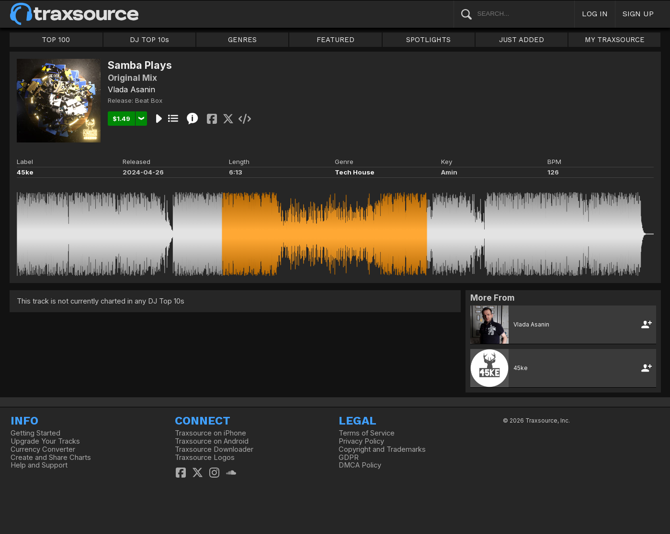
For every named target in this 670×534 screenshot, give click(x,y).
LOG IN (595, 13)
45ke (25, 172)
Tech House (355, 172)
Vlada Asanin (131, 89)
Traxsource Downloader (214, 449)
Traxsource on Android (212, 441)
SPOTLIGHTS (428, 39)
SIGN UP (638, 13)
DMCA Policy (360, 465)
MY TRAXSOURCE (615, 39)
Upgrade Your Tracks (45, 441)
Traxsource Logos (205, 457)
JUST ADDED (521, 39)
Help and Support (39, 465)
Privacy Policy (361, 441)
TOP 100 (56, 39)
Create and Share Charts (51, 457)
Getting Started (35, 433)
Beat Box (148, 100)
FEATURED (335, 39)
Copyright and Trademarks (382, 449)
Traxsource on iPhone (210, 433)
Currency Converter (43, 449)
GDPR (349, 457)
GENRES (242, 39)
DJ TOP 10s (149, 39)
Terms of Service (367, 433)
